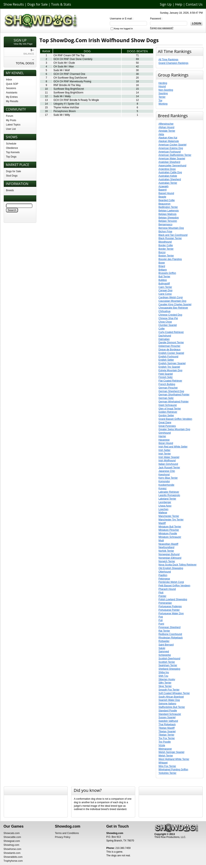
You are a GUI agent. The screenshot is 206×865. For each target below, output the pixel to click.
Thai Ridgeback (167, 724)
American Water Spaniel (172, 158)
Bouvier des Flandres (170, 259)
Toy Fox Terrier (167, 738)
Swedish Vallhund (168, 720)
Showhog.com (11, 845)
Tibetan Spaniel (167, 731)
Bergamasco (165, 224)
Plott (161, 592)
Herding (163, 83)
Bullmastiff (164, 283)
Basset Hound (166, 193)
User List (11, 129)
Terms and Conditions (67, 833)
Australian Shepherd (170, 179)
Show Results (14, 4)
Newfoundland (166, 547)
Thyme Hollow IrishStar (66, 107)
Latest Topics (13, 124)
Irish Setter (164, 450)
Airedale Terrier (167, 130)
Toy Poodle (165, 741)
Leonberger (165, 502)
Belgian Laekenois (169, 210)
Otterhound (165, 571)
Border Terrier (166, 248)
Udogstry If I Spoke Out (66, 103)
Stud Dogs (12, 175)
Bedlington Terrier (168, 207)
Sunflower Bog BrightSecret (68, 88)
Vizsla (162, 745)
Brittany (163, 269)
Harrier (162, 436)
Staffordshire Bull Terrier (172, 707)
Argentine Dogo (167, 169)
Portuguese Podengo (170, 606)
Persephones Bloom (64, 111)
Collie (162, 328)
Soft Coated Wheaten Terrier (174, 693)
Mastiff (162, 523)
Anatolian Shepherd (169, 162)
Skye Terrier (165, 686)
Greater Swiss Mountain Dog (174, 429)
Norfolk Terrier (166, 550)
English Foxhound (168, 356)
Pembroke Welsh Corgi (171, 582)
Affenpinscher (166, 123)
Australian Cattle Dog (170, 172)
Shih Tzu (163, 675)
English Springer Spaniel (172, 363)
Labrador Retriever (169, 491)
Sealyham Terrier (168, 665)
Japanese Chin (167, 471)
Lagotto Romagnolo (169, 495)
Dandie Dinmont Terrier (171, 342)
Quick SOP (12, 83)
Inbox (9, 79)
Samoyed (164, 651)
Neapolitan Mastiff (168, 544)
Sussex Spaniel (167, 717)
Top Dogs (11, 156)
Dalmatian (164, 339)
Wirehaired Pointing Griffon (173, 769)
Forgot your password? (161, 28)
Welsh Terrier (166, 755)
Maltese (163, 512)
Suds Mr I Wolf (61, 70)
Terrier (162, 96)
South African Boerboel (171, 696)
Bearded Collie (167, 200)
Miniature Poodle (168, 533)
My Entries (12, 96)
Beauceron (164, 203)
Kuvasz (163, 488)
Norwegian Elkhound (170, 557)
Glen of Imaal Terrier (170, 408)
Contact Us (194, 4)
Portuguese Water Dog (171, 613)
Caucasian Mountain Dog (172, 300)
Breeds (10, 190)
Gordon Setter (166, 415)
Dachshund (165, 335)
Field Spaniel (166, 373)
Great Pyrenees (167, 426)
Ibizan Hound (166, 443)
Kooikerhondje (166, 484)
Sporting (163, 93)
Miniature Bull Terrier (170, 526)
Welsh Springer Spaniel (171, 752)
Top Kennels (13, 152)
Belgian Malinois (167, 214)
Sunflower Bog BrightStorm (68, 92)
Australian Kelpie (168, 175)
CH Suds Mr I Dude (64, 62)
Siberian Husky (167, 679)
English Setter (166, 359)
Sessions (11, 88)
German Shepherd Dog (171, 391)
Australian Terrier (168, 182)
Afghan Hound (166, 127)
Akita (161, 134)
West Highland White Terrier (174, 759)
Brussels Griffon (167, 273)
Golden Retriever (168, 411)
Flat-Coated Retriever (170, 380)
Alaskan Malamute (169, 141)
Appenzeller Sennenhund (172, 165)
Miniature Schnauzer (170, 537)
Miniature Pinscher (169, 530)
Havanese (164, 439)
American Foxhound (170, 151)
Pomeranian (165, 602)
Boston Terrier (166, 255)
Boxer (162, 262)
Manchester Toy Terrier (171, 519)
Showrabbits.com (13, 856)
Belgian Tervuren (168, 221)
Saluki (162, 648)
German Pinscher (168, 387)
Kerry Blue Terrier (168, 477)
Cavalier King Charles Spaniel (175, 304)
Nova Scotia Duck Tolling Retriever (178, 564)
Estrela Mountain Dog (170, 370)
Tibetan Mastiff (167, 728)
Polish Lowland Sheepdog (173, 599)
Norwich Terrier (167, 561)
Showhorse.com (12, 849)
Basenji (163, 189)
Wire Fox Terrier (167, 766)
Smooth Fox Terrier (169, 689)
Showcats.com (12, 833)
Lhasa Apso (165, 505)
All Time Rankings (168, 59)
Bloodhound (165, 241)
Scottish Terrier (167, 662)
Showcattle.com (12, 837)
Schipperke (165, 655)
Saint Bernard (166, 644)
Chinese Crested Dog (170, 314)
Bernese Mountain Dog (171, 228)
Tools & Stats (61, 4)
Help (178, 4)
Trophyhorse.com (13, 860)
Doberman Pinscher (169, 346)
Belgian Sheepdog (169, 217)
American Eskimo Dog (171, 148)
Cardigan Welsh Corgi (171, 297)
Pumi (161, 623)
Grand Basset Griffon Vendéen (175, 419)
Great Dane (165, 422)
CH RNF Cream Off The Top (68, 55)
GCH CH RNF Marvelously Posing (72, 81)
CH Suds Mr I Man (63, 66)
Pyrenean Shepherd (170, 627)
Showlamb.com (12, 853)
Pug (161, 616)
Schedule (11, 143)
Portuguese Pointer (169, 609)
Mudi (161, 540)
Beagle (162, 196)
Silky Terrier (165, 682)
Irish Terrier (165, 453)
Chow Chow (165, 321)
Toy (160, 100)
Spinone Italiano (167, 703)
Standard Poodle (168, 710)
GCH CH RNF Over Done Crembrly (72, 59)
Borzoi (162, 252)
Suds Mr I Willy (61, 114)
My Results (12, 101)
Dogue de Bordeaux (170, 349)
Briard (162, 266)
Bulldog (163, 280)
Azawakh (164, 186)
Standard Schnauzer (170, 714)
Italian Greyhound (168, 464)
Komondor (164, 481)
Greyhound (165, 432)
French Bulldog (167, 384)
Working (163, 103)
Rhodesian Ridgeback (171, 637)
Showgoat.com (12, 841)
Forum (9, 116)
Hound (162, 86)
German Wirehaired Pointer (174, 401)
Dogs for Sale (37, 4)
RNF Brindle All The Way (67, 85)
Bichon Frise (165, 231)
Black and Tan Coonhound (173, 235)
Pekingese (164, 578)
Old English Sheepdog (171, 568)
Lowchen (163, 509)
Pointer (162, 596)
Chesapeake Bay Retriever (173, 307)
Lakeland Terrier (167, 498)
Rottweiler (164, 641)
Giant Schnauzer (168, 405)
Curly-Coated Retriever (171, 332)
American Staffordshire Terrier (175, 155)
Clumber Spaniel (168, 325)
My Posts (11, 120)
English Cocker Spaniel (171, 353)
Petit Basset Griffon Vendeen (174, 585)
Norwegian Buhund (169, 554)
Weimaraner (165, 748)
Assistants (11, 92)
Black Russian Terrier (170, 238)
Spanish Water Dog (169, 700)
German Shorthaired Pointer (174, 394)
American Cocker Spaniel (172, 144)
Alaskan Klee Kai (168, 137)
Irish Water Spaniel (169, 457)
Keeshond (164, 474)
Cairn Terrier (165, 287)
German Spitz (166, 398)
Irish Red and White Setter (173, 446)
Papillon (163, 575)
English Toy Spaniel (169, 366)
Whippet (163, 762)
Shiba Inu (164, 672)
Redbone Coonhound (170, 634)
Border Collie (166, 245)
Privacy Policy (62, 837)
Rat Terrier (164, 630)
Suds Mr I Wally (62, 96)
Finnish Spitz (166, 377)
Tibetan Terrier (166, 734)
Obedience (12, 148)
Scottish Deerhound (169, 658)
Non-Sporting (166, 89)
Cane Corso (165, 293)
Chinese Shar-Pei (168, 318)
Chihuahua (164, 311)
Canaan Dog (165, 290)
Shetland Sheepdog (169, 668)
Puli (161, 620)
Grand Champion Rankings (173, 63)
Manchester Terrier (169, 516)
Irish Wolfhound (167, 460)
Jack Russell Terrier (169, 467)
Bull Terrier (164, 276)
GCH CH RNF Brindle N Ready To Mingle (76, 100)
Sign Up (166, 4)
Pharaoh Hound (167, 589)
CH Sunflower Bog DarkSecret (70, 77)
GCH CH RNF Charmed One (69, 74)
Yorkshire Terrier (167, 773)
